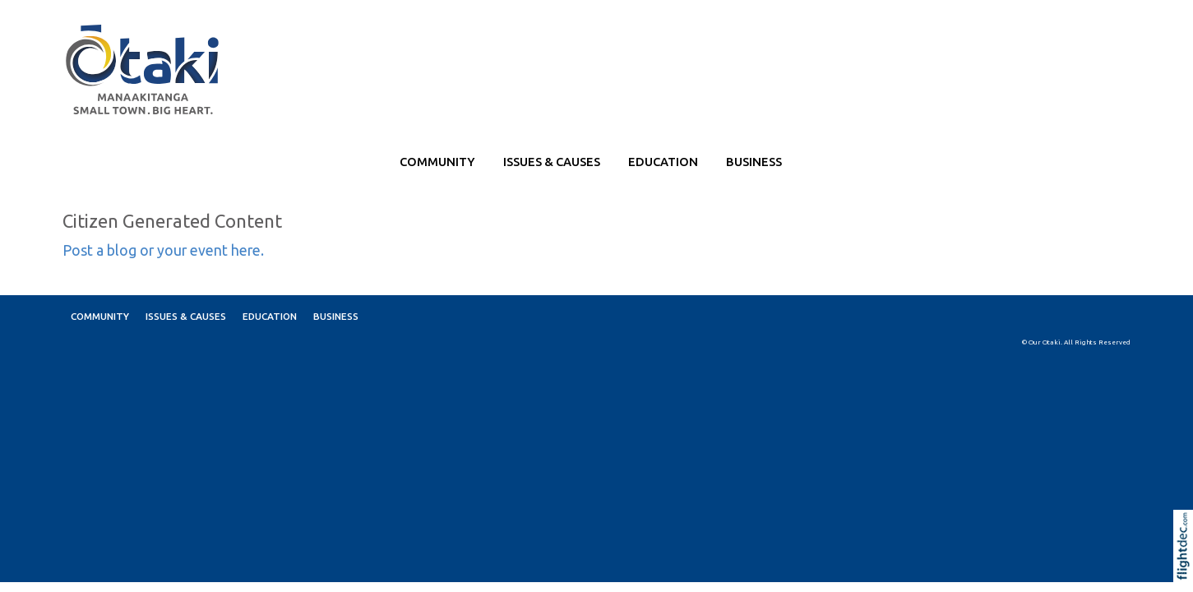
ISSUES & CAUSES (551, 162)
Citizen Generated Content (172, 220)
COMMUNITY (437, 162)
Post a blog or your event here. (163, 250)
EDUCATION (663, 162)
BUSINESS (754, 162)
